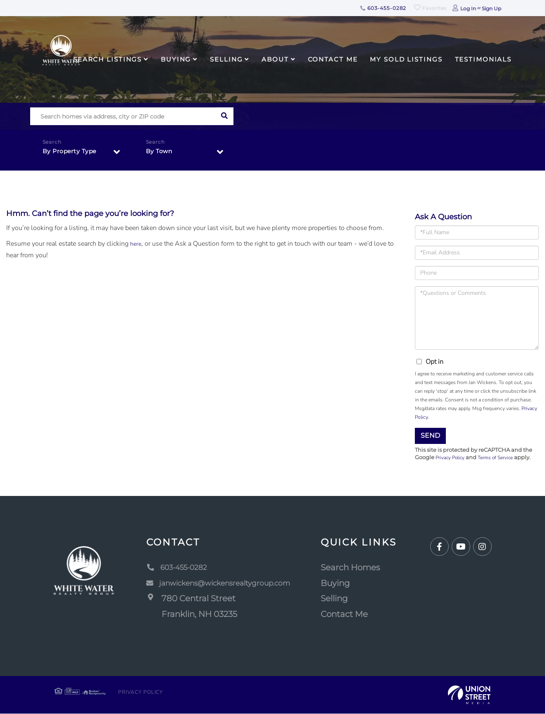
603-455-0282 (383, 8)
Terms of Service (501, 458)
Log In (468, 8)
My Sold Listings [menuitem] (406, 59)
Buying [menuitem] (176, 59)
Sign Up (491, 8)
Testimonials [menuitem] (483, 59)
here (136, 243)
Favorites (430, 8)
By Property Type (72, 153)
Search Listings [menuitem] (107, 59)
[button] (224, 116)
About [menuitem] (275, 59)
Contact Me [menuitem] (333, 59)
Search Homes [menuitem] (360, 568)
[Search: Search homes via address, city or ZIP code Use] (123, 116)
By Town (161, 153)
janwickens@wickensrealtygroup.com (221, 584)
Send (430, 435)
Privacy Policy (452, 458)
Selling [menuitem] (226, 59)
